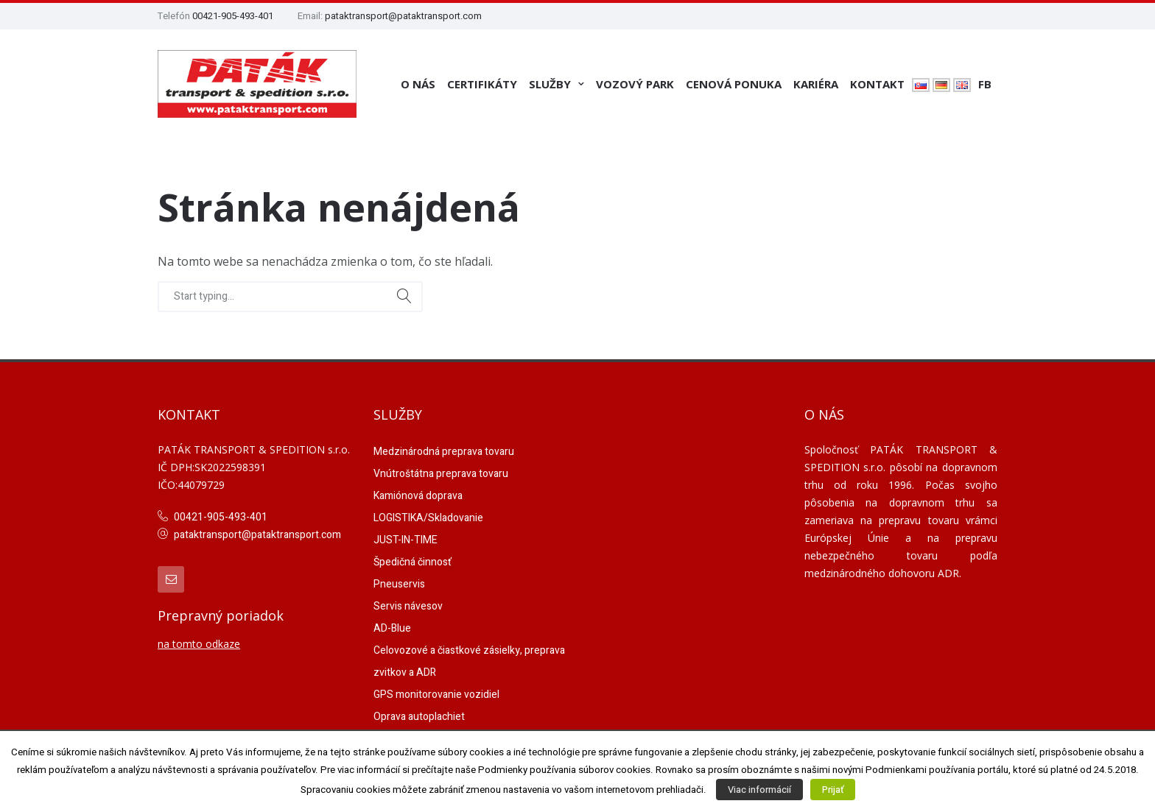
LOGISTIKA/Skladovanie (428, 518)
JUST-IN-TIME (405, 540)
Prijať (832, 790)
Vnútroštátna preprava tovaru (440, 473)
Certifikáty (482, 84)
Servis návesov (408, 606)
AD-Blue (392, 628)
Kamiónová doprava (418, 496)
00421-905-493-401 (232, 16)
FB (984, 84)
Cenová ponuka (734, 84)
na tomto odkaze (199, 644)
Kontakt (877, 84)
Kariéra (815, 84)
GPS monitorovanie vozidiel (436, 694)
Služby (550, 84)
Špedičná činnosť (412, 562)
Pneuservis (399, 584)
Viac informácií (759, 790)
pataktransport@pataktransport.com (403, 16)
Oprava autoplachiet (419, 716)
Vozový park (635, 84)
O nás (418, 84)
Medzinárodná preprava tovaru (443, 451)
